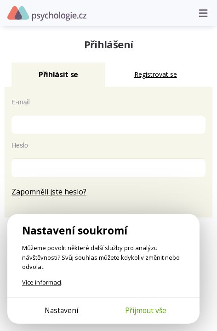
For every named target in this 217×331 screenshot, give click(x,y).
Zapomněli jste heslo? (48, 192)
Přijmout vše (145, 310)
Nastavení (61, 310)
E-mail (20, 102)
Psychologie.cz (46, 13)
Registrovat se (155, 74)
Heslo (19, 145)
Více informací (41, 282)
